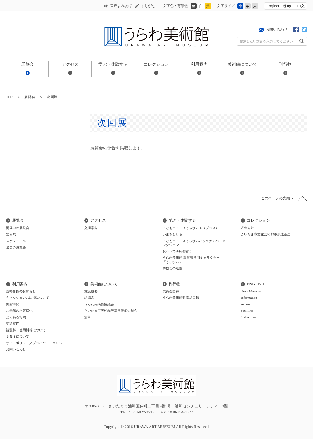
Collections (248, 317)
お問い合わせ (276, 29)
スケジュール (16, 241)
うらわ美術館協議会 (99, 304)
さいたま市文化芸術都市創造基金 (265, 234)
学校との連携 (172, 268)
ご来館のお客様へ (19, 310)
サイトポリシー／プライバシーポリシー (36, 343)
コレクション (156, 64)
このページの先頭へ (277, 198)
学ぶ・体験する (113, 64)
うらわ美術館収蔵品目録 (181, 297)
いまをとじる (172, 234)
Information (249, 297)
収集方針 (247, 228)
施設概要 (91, 291)
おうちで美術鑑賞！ (177, 251)
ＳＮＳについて (17, 336)
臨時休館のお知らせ (21, 291)
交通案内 (91, 228)
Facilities (247, 310)
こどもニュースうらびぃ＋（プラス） (191, 228)
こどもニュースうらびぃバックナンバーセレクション (194, 243)
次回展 (11, 234)
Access (245, 304)
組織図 (89, 297)
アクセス (70, 64)
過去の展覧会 (16, 247)
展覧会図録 (171, 291)
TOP (9, 97)
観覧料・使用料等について (26, 330)
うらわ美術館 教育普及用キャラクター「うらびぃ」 (191, 260)
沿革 (87, 317)
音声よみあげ (121, 6)
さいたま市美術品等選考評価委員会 (110, 310)
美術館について (242, 64)
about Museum (251, 291)
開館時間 (12, 304)
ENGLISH (255, 284)
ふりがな (148, 6)
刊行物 (285, 64)
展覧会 (27, 64)
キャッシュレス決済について (27, 297)
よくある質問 (16, 317)
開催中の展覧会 (17, 228)
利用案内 (199, 64)
